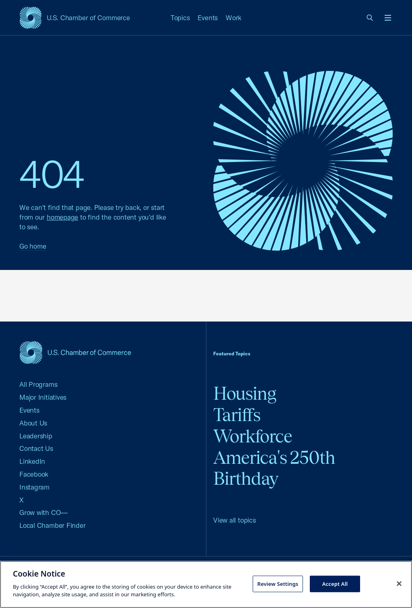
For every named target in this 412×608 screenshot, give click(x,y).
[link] (370, 18)
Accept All (335, 583)
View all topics (234, 520)
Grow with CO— (43, 512)
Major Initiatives (42, 397)
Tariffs (236, 415)
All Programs (38, 384)
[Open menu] (388, 18)
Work (233, 17)
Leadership (35, 436)
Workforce (252, 436)
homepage (62, 217)
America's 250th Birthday (274, 468)
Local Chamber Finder (52, 525)
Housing (244, 393)
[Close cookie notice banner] (399, 583)
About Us (33, 423)
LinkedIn (32, 461)
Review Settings (277, 583)
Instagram (34, 487)
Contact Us (36, 448)
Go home (32, 246)
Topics (180, 17)
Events (208, 17)
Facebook (33, 474)
